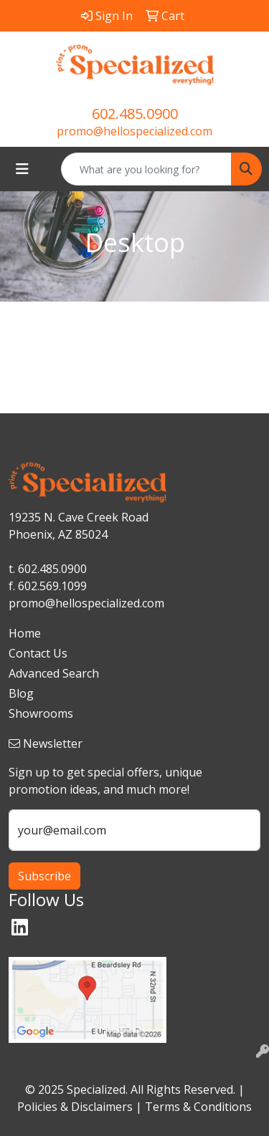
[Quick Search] (146, 169)
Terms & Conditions (198, 1107)
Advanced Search (54, 673)
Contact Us (38, 653)
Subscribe (44, 876)
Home (25, 633)
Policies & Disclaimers (75, 1107)
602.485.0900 (135, 113)
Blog (21, 693)
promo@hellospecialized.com (134, 131)
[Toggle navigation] (22, 169)
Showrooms (41, 713)
